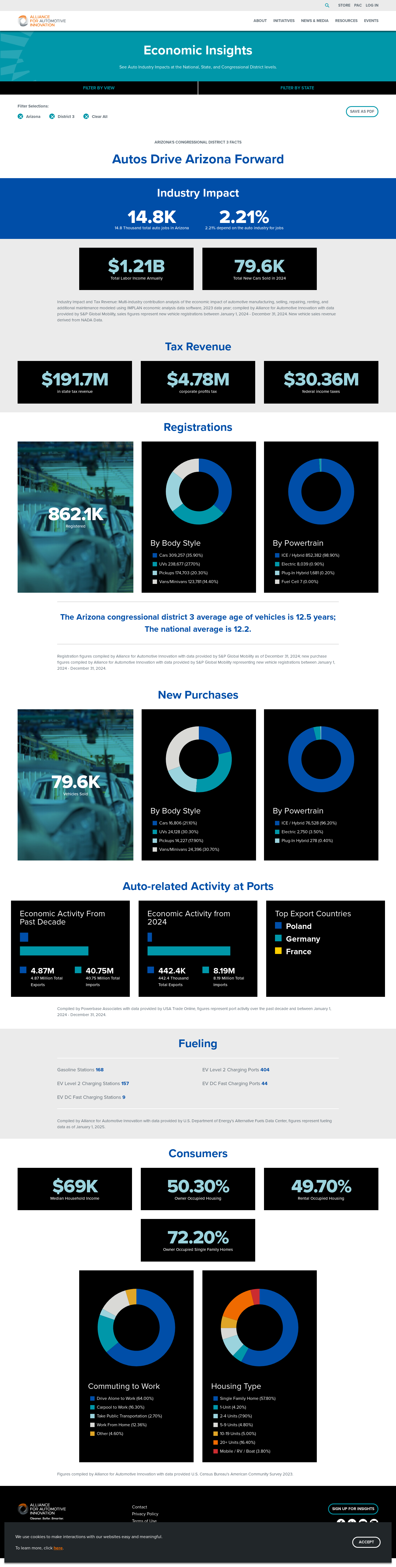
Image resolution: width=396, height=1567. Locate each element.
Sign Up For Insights (353, 1518)
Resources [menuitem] (346, 21)
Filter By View (99, 92)
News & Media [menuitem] (315, 21)
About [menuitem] (260, 21)
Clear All (100, 125)
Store (344, 5)
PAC (358, 5)
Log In (372, 5)
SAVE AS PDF (362, 120)
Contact (139, 1516)
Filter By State (297, 92)
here (58, 1548)
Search (327, 5)
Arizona (33, 125)
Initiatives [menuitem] (284, 21)
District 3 (66, 125)
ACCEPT (366, 1542)
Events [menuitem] (371, 21)
